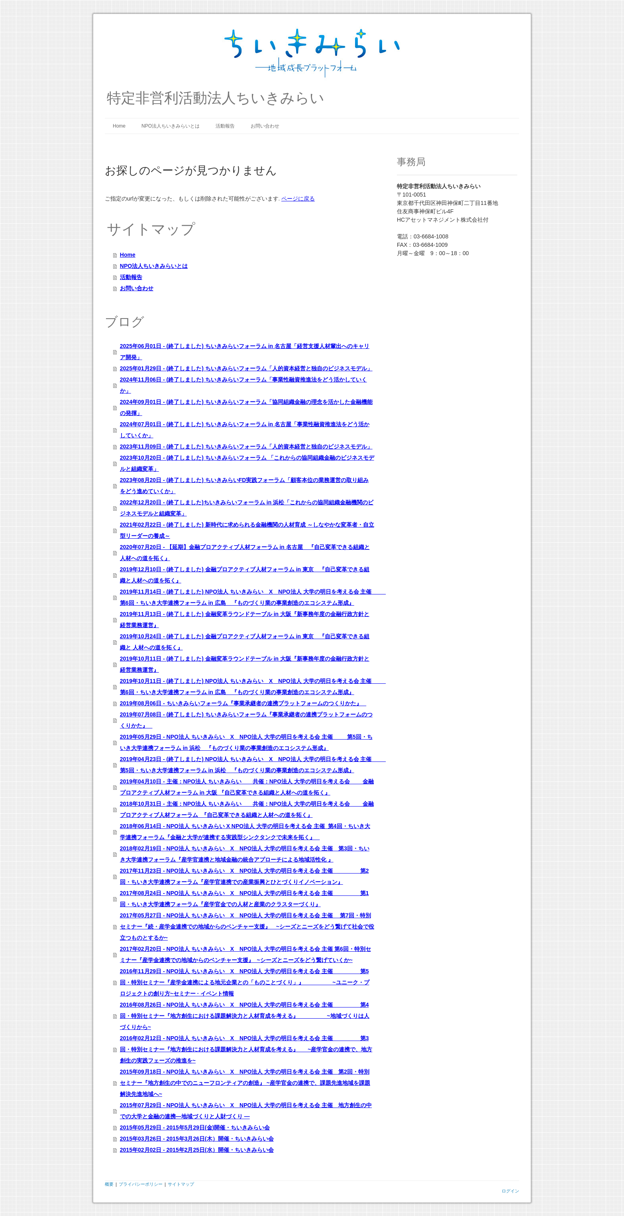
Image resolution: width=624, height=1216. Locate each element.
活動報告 (225, 126)
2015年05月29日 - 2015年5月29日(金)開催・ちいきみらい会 (195, 1127)
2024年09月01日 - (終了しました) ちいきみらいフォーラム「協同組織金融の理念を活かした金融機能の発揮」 (246, 407)
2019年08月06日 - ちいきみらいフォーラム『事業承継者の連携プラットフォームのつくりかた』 (243, 703)
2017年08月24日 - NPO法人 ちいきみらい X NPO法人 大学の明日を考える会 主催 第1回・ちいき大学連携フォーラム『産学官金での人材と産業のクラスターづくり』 (244, 898)
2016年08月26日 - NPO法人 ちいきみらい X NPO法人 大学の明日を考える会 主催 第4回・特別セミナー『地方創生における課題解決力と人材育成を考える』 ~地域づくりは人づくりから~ (244, 1016)
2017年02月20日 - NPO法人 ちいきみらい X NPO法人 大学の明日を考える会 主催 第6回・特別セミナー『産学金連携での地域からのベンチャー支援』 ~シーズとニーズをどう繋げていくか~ (245, 954)
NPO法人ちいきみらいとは (170, 126)
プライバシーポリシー (141, 1184)
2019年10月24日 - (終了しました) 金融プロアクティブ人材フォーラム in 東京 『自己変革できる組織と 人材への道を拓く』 (244, 642)
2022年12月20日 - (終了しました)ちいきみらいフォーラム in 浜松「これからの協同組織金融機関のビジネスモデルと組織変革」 (246, 508)
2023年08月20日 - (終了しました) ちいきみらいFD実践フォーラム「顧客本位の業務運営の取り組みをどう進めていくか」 (244, 485)
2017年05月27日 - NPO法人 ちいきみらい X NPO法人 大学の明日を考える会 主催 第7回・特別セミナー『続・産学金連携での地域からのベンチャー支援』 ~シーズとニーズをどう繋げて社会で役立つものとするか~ (247, 926)
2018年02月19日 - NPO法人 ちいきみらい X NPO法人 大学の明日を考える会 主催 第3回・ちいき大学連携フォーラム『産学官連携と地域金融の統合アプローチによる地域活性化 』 (244, 854)
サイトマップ (181, 1184)
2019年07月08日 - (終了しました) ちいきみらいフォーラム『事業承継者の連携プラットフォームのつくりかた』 (246, 720)
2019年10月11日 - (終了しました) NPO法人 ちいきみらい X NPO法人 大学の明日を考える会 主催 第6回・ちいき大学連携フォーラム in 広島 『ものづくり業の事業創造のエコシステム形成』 (247, 686)
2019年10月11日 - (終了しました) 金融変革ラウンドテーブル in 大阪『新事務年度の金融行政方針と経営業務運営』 (244, 664)
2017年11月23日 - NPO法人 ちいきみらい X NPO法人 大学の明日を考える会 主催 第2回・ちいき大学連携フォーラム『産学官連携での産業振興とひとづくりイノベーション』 (244, 876)
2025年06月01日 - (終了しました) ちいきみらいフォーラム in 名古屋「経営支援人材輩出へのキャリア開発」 (244, 351)
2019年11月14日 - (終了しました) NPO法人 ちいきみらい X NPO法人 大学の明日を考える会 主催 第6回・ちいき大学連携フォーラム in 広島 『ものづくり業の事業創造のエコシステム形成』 (247, 597)
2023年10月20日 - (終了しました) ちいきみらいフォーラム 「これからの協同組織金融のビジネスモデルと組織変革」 (247, 463)
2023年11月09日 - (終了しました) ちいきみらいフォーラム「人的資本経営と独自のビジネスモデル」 (246, 446)
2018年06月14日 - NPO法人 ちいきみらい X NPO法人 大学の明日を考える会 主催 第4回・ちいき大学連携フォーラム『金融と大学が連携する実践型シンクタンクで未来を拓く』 (245, 831)
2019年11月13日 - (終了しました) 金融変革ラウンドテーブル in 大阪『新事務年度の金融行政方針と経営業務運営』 (244, 619)
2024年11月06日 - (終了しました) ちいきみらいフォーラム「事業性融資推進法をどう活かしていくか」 (243, 385)
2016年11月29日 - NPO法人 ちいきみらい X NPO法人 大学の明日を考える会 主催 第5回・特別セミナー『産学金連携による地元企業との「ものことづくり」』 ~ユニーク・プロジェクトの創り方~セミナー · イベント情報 (244, 982)
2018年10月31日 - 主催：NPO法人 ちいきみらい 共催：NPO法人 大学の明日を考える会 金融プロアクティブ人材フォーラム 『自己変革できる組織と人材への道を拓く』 (247, 809)
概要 (109, 1184)
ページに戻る (298, 198)
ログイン (510, 1191)
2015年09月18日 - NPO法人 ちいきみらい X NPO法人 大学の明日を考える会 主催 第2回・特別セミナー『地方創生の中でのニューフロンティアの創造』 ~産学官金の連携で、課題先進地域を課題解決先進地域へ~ (245, 1082)
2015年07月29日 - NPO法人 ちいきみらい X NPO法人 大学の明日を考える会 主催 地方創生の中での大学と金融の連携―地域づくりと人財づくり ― (246, 1111)
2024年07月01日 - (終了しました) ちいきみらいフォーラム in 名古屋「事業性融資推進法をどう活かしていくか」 (244, 430)
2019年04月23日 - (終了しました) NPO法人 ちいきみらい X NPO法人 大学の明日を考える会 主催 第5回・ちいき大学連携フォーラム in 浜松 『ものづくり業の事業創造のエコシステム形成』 (247, 764)
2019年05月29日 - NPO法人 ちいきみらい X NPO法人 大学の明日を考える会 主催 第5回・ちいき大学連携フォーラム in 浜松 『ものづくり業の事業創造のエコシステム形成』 (246, 742)
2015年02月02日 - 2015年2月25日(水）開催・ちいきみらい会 (197, 1150)
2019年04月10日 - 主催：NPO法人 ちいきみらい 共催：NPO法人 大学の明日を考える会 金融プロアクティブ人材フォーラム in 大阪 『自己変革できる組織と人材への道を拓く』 (247, 787)
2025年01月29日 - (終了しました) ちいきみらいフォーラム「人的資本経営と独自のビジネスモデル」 (246, 368)
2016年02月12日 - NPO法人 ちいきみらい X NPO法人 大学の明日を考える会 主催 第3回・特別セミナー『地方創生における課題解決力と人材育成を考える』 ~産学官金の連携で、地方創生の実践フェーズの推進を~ (246, 1049)
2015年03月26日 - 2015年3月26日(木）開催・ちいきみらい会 (197, 1138)
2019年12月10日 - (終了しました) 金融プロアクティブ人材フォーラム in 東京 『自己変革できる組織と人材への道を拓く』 (244, 575)
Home (119, 126)
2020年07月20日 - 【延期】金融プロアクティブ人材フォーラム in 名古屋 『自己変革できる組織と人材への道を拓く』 (245, 552)
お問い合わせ (265, 126)
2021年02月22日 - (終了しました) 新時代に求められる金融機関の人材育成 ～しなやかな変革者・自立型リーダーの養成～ (247, 530)
